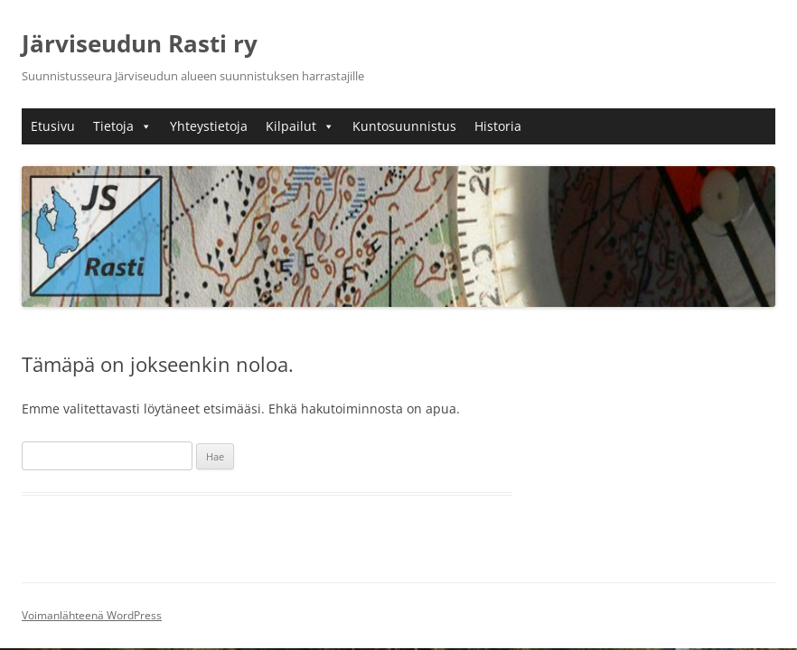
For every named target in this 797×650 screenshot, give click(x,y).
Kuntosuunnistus (404, 126)
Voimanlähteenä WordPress (92, 615)
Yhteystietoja (209, 126)
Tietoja (122, 126)
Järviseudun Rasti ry (140, 43)
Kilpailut (300, 126)
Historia (497, 126)
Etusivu (53, 126)
